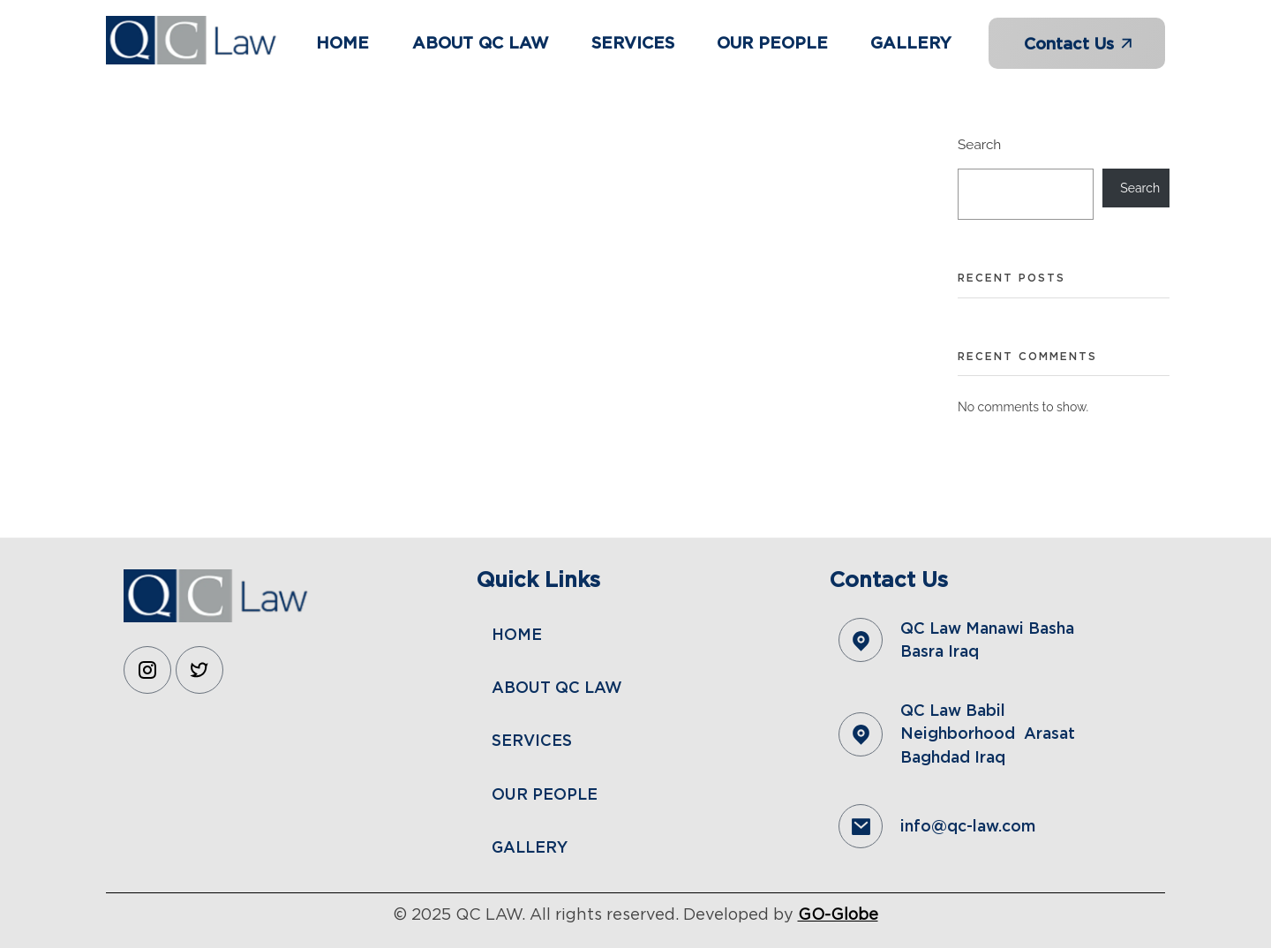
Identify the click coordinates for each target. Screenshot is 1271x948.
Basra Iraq (939, 651)
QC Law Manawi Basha (989, 628)
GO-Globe (838, 914)
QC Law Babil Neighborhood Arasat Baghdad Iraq (987, 733)
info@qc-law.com (967, 825)
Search (979, 145)
